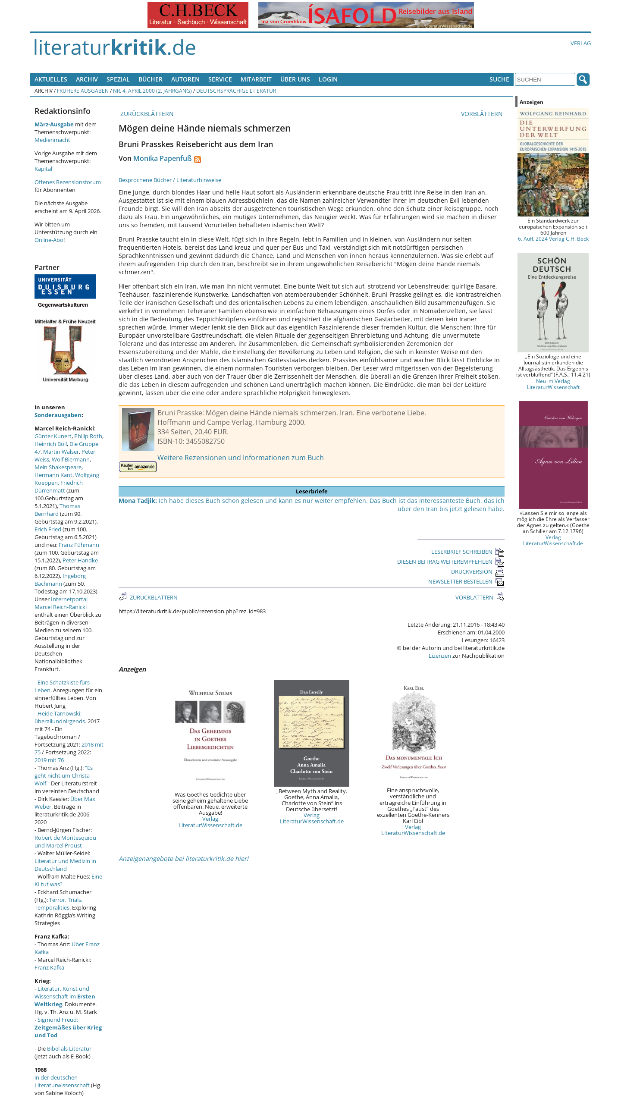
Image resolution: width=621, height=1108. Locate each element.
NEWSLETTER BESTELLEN (466, 581)
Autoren (185, 79)
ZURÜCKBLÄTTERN (146, 114)
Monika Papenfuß (162, 158)
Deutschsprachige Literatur (236, 90)
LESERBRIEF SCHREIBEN (468, 552)
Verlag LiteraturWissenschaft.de (210, 822)
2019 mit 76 (49, 760)
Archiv (87, 79)
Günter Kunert (53, 436)
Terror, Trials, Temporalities (58, 903)
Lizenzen (440, 655)
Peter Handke (80, 560)
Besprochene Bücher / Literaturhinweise (170, 180)
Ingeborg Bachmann (60, 579)
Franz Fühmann (79, 545)
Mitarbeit (256, 79)
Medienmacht (52, 140)
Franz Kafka (49, 967)
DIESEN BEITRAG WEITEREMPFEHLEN (451, 561)
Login (328, 79)
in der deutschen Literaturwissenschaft (62, 1081)
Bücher (150, 79)
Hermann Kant (53, 475)
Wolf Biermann (71, 459)
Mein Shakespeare (58, 467)
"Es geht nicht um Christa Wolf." (63, 775)
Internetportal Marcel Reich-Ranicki (61, 603)
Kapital (43, 169)
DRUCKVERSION (478, 571)
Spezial (118, 79)
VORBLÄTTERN (483, 114)
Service (220, 79)
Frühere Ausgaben (83, 90)
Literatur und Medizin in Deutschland (65, 865)
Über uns (295, 79)
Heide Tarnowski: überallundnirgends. (60, 717)
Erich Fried (47, 529)
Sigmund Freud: (68, 1027)
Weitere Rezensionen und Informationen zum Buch (240, 457)
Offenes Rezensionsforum (67, 182)
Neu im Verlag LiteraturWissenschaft (553, 383)
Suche (499, 79)
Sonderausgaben (58, 415)
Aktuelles (50, 79)
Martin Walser (61, 451)
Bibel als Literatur (69, 1048)
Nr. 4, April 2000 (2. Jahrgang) (152, 90)
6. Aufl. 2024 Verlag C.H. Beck (553, 238)
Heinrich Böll (50, 444)
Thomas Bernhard (57, 510)
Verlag (581, 43)
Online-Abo (48, 240)
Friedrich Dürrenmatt (58, 486)
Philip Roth (88, 436)
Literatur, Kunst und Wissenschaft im (64, 996)
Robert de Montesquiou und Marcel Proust (65, 841)
